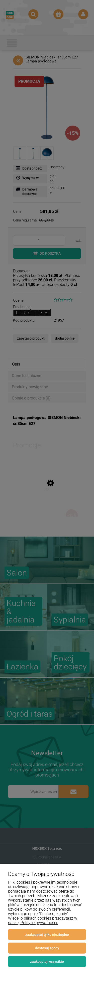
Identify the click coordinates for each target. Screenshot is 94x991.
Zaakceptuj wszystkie (47, 962)
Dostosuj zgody (47, 948)
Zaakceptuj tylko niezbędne (47, 935)
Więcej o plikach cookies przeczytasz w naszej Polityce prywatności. (42, 920)
